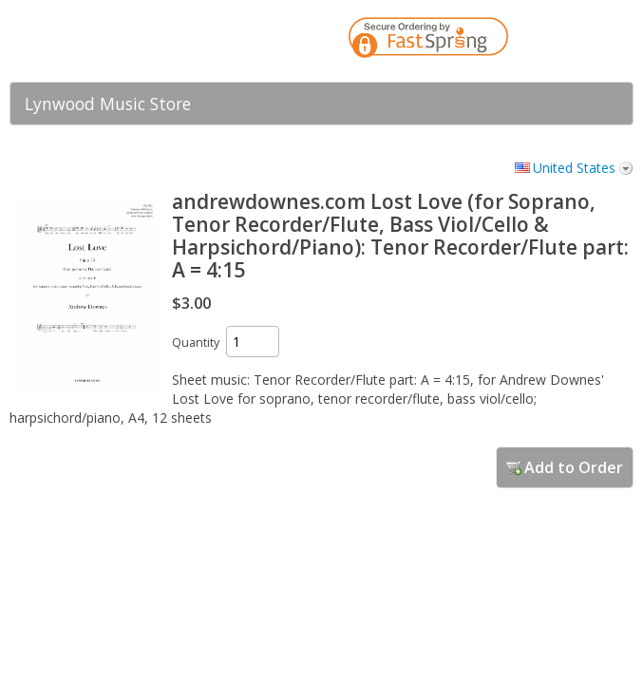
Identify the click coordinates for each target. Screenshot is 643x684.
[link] (581, 40)
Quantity (195, 342)
